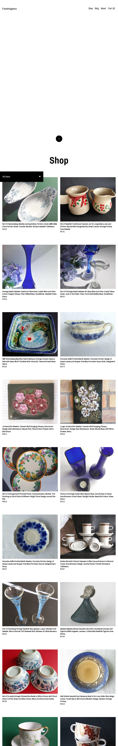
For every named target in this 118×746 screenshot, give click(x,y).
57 (69, 735)
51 (48, 735)
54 (58, 735)
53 (55, 735)
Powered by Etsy (24, 742)
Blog (97, 8)
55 (62, 735)
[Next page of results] (79, 735)
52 (51, 735)
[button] (21, 59)
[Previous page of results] (39, 735)
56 (66, 735)
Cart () (111, 8)
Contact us (109, 742)
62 (76, 735)
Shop (90, 8)
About (103, 8)
